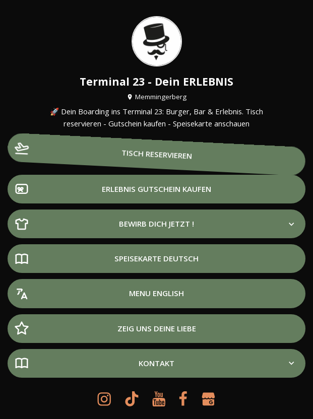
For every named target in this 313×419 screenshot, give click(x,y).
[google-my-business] (208, 399)
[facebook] (183, 399)
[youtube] (159, 399)
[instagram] (104, 399)
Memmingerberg (156, 96)
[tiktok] (131, 399)
